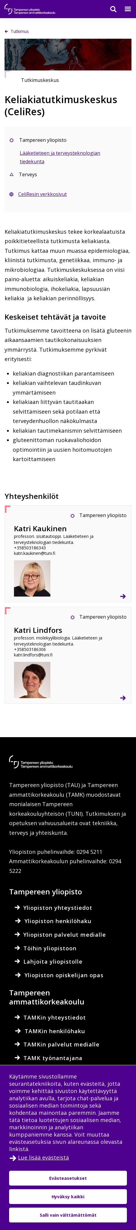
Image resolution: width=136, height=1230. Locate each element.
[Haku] (109, 9)
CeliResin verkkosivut (42, 194)
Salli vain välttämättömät (68, 1215)
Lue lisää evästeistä (43, 1157)
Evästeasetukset (68, 1178)
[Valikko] (124, 9)
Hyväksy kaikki (68, 1196)
